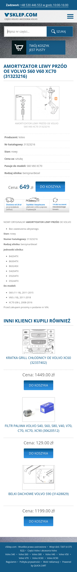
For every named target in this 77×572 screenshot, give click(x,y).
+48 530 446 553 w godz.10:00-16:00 (44, 5)
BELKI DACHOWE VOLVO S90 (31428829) (38, 494)
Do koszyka (38, 385)
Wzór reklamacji (51, 561)
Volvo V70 (24, 558)
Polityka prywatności (30, 561)
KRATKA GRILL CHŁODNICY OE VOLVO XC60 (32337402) (38, 360)
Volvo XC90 (52, 558)
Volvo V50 (64, 554)
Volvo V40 (50, 554)
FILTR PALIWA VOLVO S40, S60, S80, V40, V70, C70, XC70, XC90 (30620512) (38, 428)
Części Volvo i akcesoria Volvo (42, 550)
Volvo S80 (37, 554)
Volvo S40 (10, 554)
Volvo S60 (23, 554)
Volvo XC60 (37, 558)
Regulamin (11, 561)
